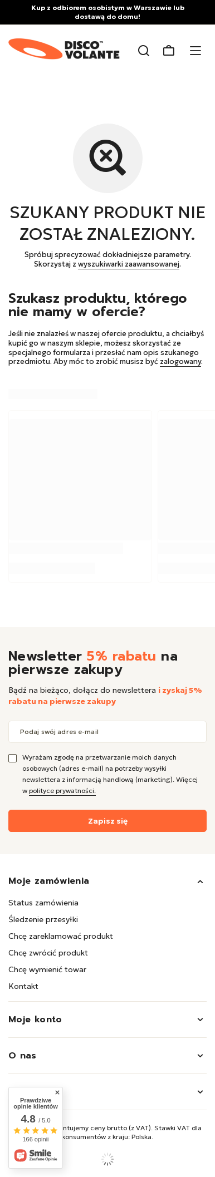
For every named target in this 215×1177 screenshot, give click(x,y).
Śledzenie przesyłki (43, 919)
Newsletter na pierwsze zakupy (93, 662)
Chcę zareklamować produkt (60, 936)
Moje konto (35, 1019)
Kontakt (23, 986)
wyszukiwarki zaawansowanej (128, 264)
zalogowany (180, 361)
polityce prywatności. (62, 790)
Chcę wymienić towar (47, 969)
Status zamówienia (43, 903)
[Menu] (197, 51)
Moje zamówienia (48, 880)
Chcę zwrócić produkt (48, 953)
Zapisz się (108, 821)
